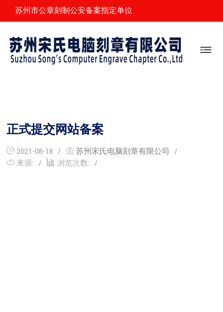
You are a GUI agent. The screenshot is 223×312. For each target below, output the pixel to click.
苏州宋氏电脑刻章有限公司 (123, 151)
